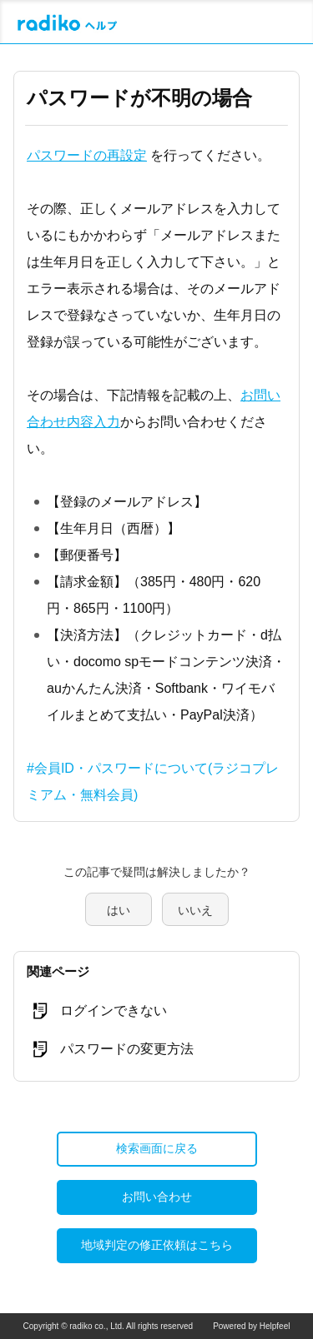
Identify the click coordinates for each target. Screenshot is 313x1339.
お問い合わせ (157, 1196)
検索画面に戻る (157, 1148)
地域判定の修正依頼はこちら (157, 1245)
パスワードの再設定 (87, 155)
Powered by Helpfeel (251, 1326)
